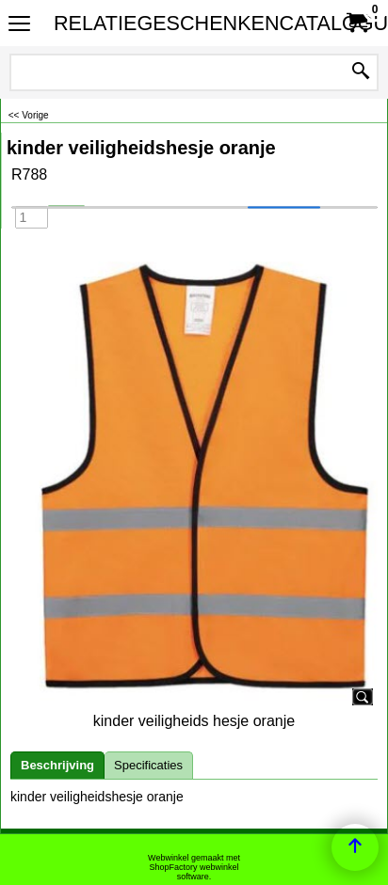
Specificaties (148, 765)
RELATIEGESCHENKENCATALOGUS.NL (190, 23)
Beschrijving (57, 765)
